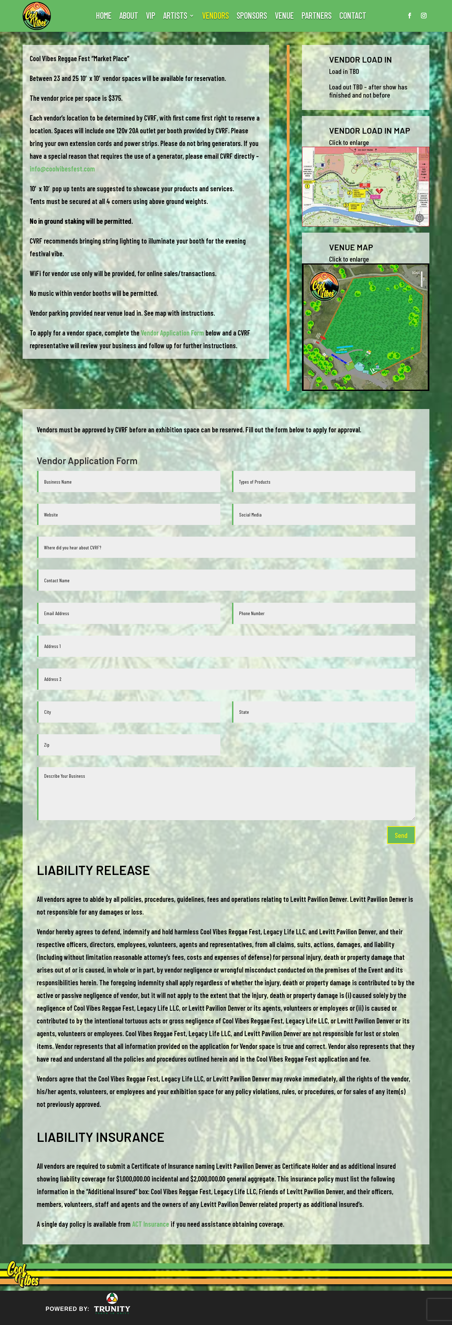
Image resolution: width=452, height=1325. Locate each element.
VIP (150, 17)
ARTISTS (175, 17)
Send (401, 835)
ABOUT (128, 17)
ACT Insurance (150, 1224)
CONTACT (352, 17)
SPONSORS (252, 17)
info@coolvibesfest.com (62, 168)
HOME (104, 17)
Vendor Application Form (172, 332)
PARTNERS (317, 17)
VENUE (284, 17)
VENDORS (215, 17)
